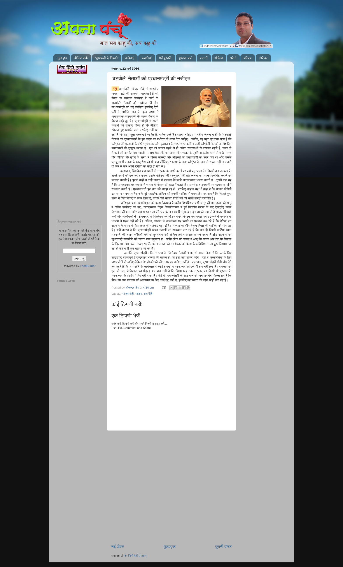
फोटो (233, 58)
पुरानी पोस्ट (223, 546)
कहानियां (147, 58)
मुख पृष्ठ (62, 58)
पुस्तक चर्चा (185, 58)
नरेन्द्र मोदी (128, 293)
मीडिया (219, 58)
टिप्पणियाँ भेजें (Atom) (135, 555)
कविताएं (129, 58)
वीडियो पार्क (81, 58)
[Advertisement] (171, 453)
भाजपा (138, 293)
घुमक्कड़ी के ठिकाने (106, 58)
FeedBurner (87, 266)
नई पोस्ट (117, 546)
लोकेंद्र (263, 58)
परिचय (247, 58)
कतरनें (204, 58)
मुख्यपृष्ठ (169, 546)
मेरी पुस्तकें (165, 58)
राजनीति (148, 293)
